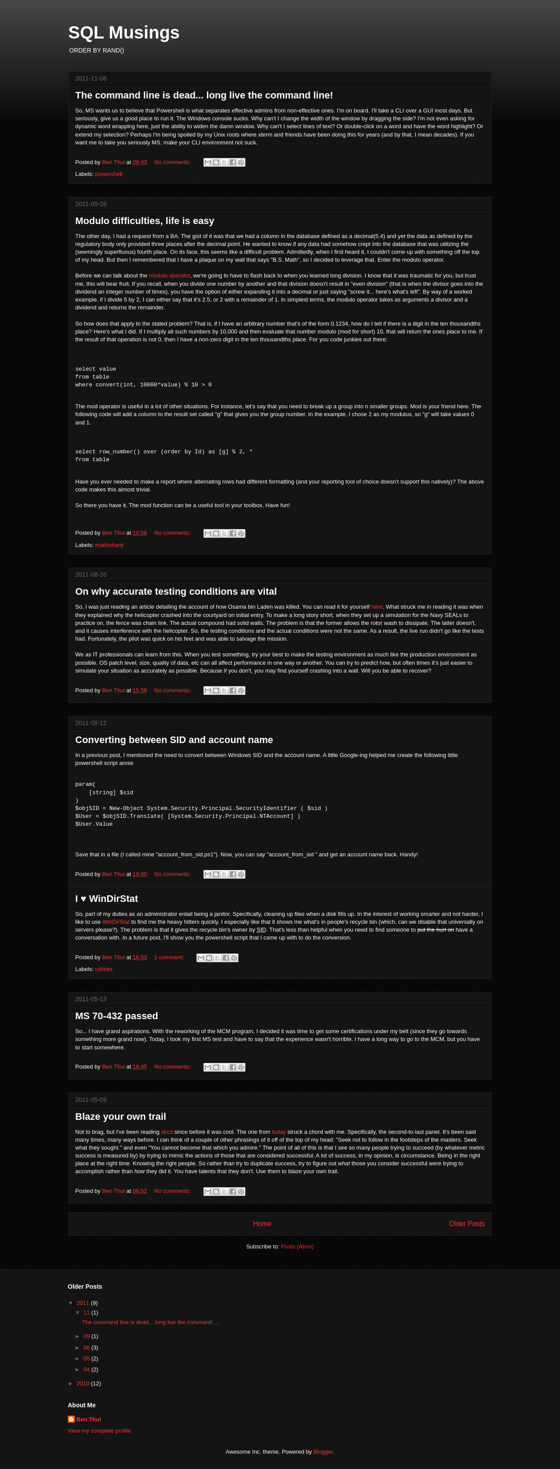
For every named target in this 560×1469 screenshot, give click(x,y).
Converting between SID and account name (174, 739)
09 (87, 1336)
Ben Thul (89, 1419)
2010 (84, 1383)
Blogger (322, 1451)
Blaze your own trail (120, 1116)
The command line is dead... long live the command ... (150, 1322)
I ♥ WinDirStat (106, 898)
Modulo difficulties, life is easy (144, 220)
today (279, 1132)
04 (87, 1369)
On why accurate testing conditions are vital (176, 591)
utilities (104, 969)
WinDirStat (116, 922)
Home (262, 1223)
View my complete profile (99, 1430)
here (376, 606)
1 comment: (170, 957)
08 (87, 1347)
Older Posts (467, 1223)
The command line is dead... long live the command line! (204, 95)
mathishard (109, 545)
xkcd (167, 1132)
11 (87, 1312)
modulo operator (169, 275)
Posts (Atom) (297, 1246)
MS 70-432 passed (116, 1015)
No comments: (173, 162)
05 (87, 1358)
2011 (84, 1303)
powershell (108, 174)
